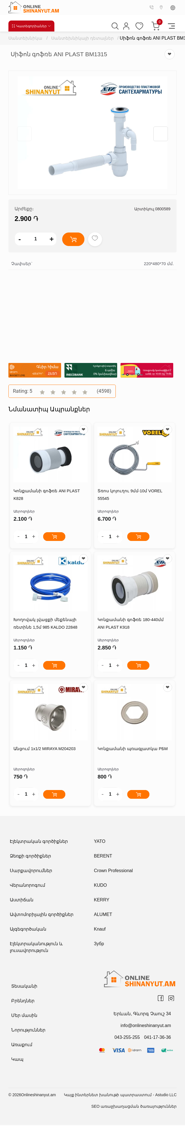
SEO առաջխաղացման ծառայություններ (134, 1107)
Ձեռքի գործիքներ (30, 857)
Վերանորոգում (27, 886)
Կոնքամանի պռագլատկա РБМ (132, 750)
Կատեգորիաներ (31, 26)
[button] (160, 134)
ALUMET (103, 915)
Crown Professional (113, 871)
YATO (99, 842)
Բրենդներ (22, 1001)
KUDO (100, 886)
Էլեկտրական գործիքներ (39, 842)
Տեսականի (24, 987)
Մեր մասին (24, 1016)
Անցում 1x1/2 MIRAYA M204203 (44, 750)
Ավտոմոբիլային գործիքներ (41, 915)
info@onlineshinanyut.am (146, 1026)
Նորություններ (28, 1031)
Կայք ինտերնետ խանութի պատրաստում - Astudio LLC (120, 1096)
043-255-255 (127, 1038)
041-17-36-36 (157, 1038)
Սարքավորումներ (31, 871)
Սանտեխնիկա (25, 38)
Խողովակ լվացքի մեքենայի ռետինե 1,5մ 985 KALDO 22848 (45, 625)
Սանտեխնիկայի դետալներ (83, 38)
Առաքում (21, 1045)
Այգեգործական (28, 930)
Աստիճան (21, 901)
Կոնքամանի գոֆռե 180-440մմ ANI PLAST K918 (134, 625)
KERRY (101, 901)
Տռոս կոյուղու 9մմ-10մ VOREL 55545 (129, 495)
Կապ (17, 1060)
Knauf (100, 930)
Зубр (99, 944)
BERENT (103, 857)
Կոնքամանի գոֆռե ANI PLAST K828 (46, 495)
